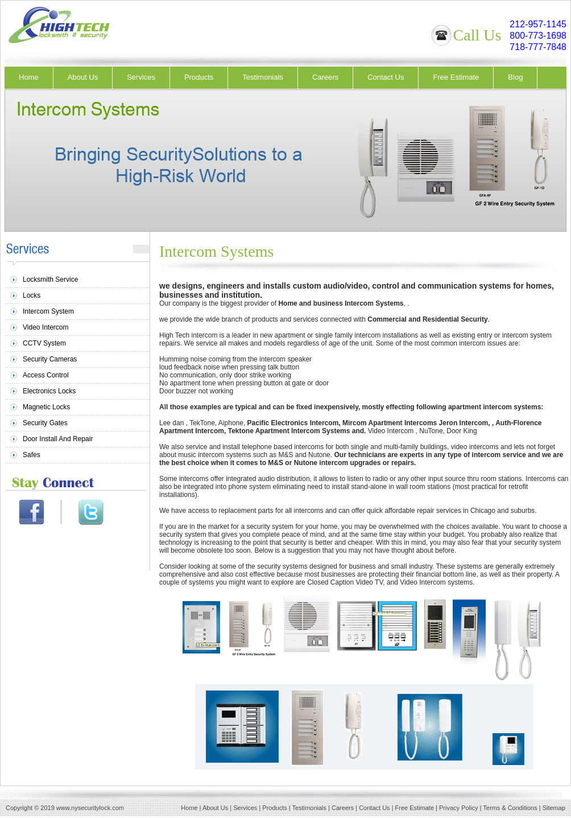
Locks (31, 295)
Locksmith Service (50, 279)
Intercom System (48, 311)
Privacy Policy (458, 807)
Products (198, 77)
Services (141, 77)
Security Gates (45, 423)
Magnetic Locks (46, 407)
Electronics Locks (49, 391)
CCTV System (44, 343)
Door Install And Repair (58, 439)
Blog (515, 77)
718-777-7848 (538, 47)
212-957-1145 (538, 24)
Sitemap (554, 807)
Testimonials (262, 77)
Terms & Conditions (510, 807)
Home (29, 77)
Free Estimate (456, 77)
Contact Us (385, 77)
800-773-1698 (538, 35)
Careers (325, 77)
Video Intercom (46, 327)
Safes (31, 455)
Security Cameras (50, 359)
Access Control (46, 375)
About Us (83, 77)
